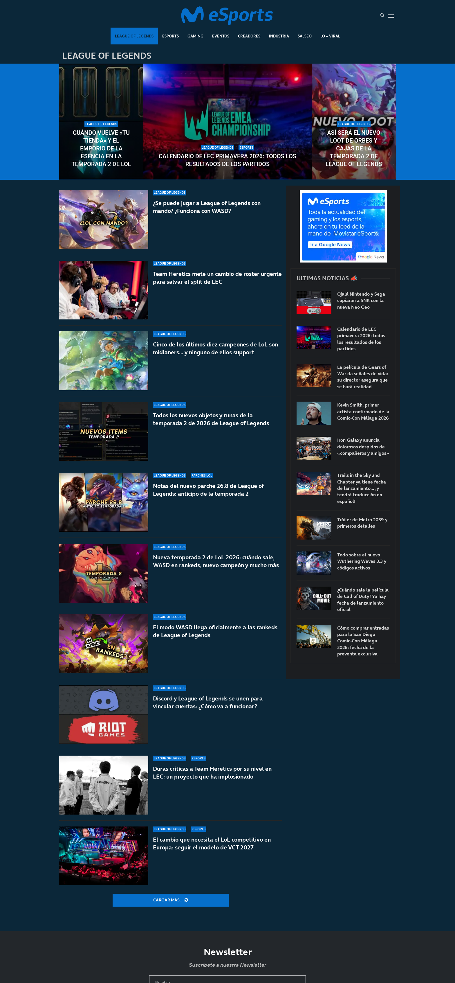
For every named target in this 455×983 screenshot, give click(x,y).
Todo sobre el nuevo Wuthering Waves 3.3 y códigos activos (361, 561)
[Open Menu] (391, 16)
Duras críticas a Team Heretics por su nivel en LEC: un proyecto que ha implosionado (212, 773)
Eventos (220, 36)
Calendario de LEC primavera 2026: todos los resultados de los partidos (227, 160)
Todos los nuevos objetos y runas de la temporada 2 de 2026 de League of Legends (211, 427)
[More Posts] (171, 900)
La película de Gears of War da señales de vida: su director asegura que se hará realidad (362, 377)
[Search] (382, 16)
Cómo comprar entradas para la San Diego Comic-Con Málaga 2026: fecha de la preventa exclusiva (363, 641)
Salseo (305, 36)
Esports (170, 36)
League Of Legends (134, 36)
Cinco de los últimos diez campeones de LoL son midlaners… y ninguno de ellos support (215, 349)
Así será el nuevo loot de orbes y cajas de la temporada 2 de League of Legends (354, 148)
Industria (279, 36)
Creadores (249, 36)
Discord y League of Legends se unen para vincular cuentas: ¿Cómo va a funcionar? (208, 711)
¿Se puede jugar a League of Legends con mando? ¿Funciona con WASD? (207, 207)
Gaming (195, 36)
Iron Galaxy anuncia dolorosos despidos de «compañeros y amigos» (363, 446)
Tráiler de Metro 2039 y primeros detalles (362, 522)
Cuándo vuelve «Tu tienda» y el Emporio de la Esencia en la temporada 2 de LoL (101, 148)
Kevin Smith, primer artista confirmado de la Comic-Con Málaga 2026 (363, 411)
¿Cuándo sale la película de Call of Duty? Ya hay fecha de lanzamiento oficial (363, 599)
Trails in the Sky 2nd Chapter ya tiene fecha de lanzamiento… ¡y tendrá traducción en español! (361, 488)
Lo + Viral (330, 36)
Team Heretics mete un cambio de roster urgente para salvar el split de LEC (217, 278)
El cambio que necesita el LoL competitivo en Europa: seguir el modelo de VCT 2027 (212, 843)
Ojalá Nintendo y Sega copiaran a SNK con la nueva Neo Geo (361, 300)
